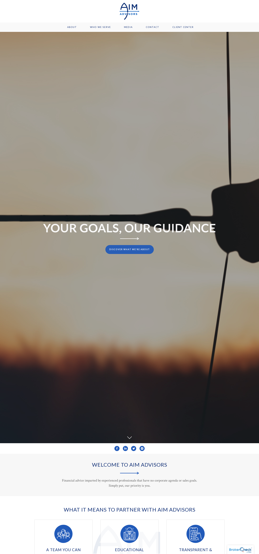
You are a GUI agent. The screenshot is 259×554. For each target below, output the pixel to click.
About (72, 27)
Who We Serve (100, 27)
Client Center (183, 27)
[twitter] (133, 448)
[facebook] (117, 448)
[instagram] (142, 448)
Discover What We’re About (129, 249)
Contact (152, 27)
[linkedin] (125, 448)
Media (128, 27)
